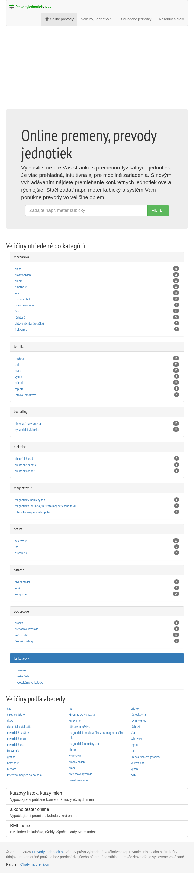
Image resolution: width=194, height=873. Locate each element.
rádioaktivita (97, 581)
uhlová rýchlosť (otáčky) (97, 323)
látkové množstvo (97, 394)
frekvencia (97, 329)
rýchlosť (97, 317)
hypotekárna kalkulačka (29, 682)
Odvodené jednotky (136, 19)
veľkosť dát (97, 635)
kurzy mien (97, 594)
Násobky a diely (171, 19)
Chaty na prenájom (35, 864)
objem (97, 280)
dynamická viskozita (97, 429)
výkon (97, 376)
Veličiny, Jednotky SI (97, 19)
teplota (97, 388)
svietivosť (97, 540)
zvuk (97, 588)
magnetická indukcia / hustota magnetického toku (97, 505)
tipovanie (20, 670)
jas (97, 546)
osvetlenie (97, 552)
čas (97, 311)
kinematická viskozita (97, 423)
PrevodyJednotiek (31, 5)
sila (97, 292)
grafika (97, 622)
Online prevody (59, 19)
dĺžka (97, 268)
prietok (97, 382)
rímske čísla (22, 676)
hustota (97, 358)
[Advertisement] (97, 72)
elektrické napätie (97, 464)
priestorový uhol (97, 305)
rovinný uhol (97, 299)
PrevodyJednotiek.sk (48, 852)
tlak (97, 364)
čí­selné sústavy (97, 641)
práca (97, 370)
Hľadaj (158, 210)
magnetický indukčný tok (97, 499)
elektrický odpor (97, 470)
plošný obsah (97, 274)
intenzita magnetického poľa (97, 512)
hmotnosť (97, 286)
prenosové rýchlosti (97, 628)
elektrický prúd (97, 458)
